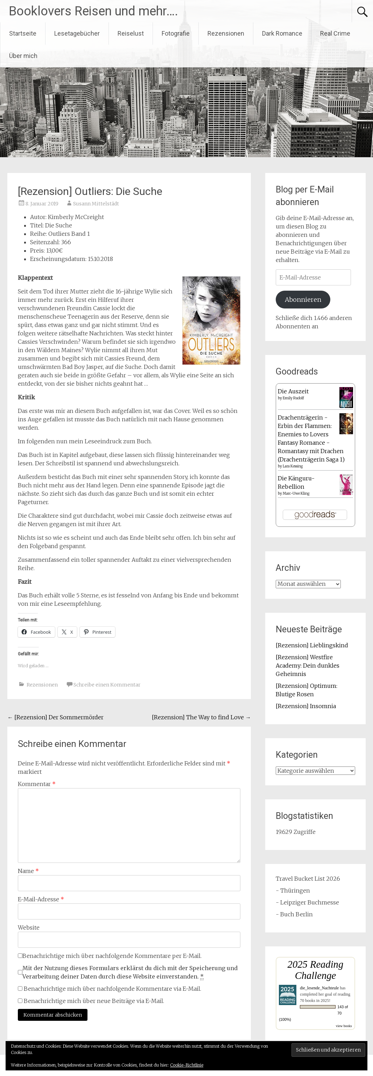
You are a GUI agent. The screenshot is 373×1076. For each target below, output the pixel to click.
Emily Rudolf (293, 398)
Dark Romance (282, 33)
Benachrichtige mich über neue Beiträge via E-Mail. (94, 1000)
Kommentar (37, 783)
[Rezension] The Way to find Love (201, 717)
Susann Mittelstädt (96, 204)
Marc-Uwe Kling (296, 493)
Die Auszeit (293, 391)
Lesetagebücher (77, 33)
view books (344, 1026)
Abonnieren (303, 300)
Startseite (22, 33)
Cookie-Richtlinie (186, 1065)
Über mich (23, 55)
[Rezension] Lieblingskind (312, 645)
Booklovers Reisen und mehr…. (93, 11)
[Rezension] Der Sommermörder (55, 717)
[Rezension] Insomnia (306, 706)
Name (28, 870)
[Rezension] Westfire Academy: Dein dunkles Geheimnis (307, 665)
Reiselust (131, 33)
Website (29, 927)
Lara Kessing (293, 466)
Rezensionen (225, 33)
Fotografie (176, 33)
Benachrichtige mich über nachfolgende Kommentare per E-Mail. (110, 955)
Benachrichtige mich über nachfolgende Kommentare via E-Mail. (112, 988)
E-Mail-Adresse (41, 899)
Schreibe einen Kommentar (107, 685)
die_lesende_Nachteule (319, 988)
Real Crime (335, 33)
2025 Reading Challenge (316, 970)
